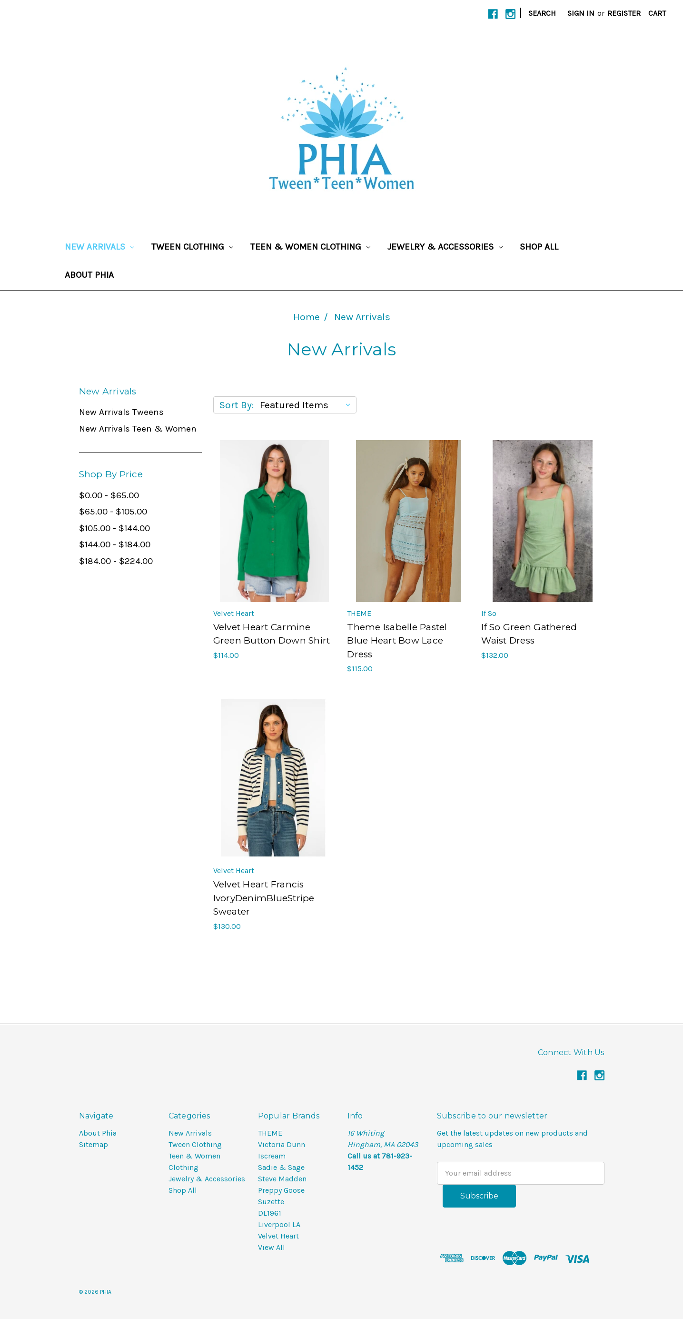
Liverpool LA (279, 1224)
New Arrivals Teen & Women (138, 428)
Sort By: (236, 405)
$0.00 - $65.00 (109, 495)
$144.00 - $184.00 (114, 544)
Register (624, 13)
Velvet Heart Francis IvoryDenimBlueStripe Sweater (264, 898)
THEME (270, 1133)
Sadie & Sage (281, 1167)
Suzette (271, 1201)
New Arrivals (99, 247)
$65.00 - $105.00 (113, 511)
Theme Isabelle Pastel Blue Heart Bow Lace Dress (397, 641)
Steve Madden (282, 1178)
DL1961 (269, 1213)
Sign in (580, 13)
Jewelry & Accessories (445, 247)
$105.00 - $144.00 (114, 528)
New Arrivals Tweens (121, 412)
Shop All (539, 247)
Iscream (272, 1155)
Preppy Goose (281, 1190)
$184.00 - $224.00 (116, 561)
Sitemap (93, 1144)
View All (271, 1247)
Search (542, 13)
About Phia (89, 275)
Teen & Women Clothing (310, 247)
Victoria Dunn (281, 1144)
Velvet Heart (278, 1235)
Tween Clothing (192, 247)
